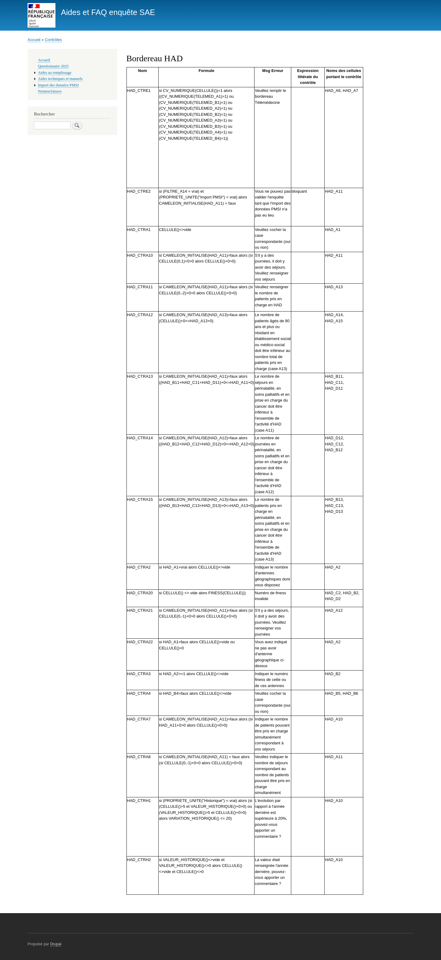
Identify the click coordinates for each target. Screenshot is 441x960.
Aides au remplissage (54, 72)
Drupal (56, 944)
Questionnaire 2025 (53, 66)
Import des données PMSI (58, 85)
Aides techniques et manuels (60, 79)
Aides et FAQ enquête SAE (108, 12)
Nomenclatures (50, 91)
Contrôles (53, 39)
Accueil (34, 39)
